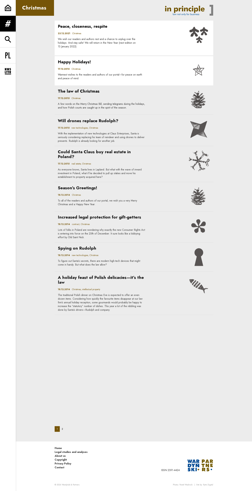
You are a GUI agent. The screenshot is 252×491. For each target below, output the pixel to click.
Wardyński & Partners (70, 484)
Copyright (61, 460)
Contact (59, 467)
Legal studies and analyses (71, 452)
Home (58, 448)
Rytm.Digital (208, 484)
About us (60, 456)
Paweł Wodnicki (186, 484)
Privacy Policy (63, 463)
